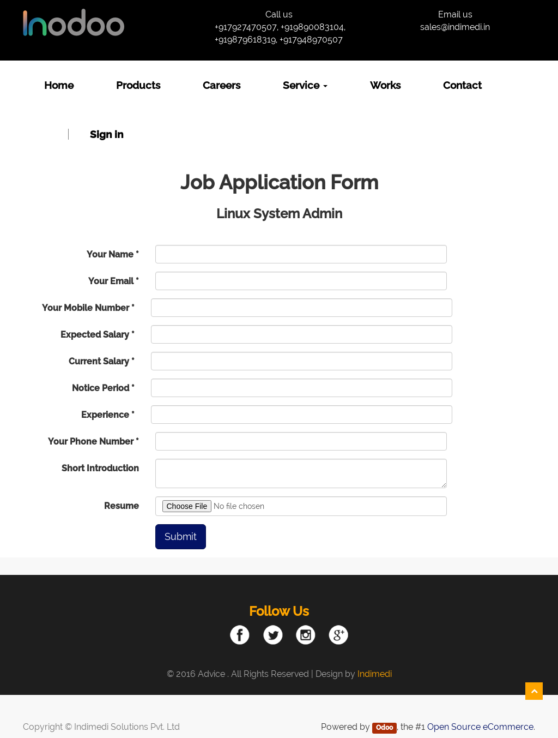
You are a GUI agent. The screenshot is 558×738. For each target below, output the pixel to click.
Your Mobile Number (85, 308)
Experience (105, 415)
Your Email (111, 281)
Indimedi (374, 674)
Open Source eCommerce (480, 727)
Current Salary (99, 361)
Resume (121, 506)
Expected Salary (94, 334)
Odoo (384, 727)
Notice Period (100, 388)
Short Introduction (100, 468)
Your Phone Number (91, 441)
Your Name (110, 254)
